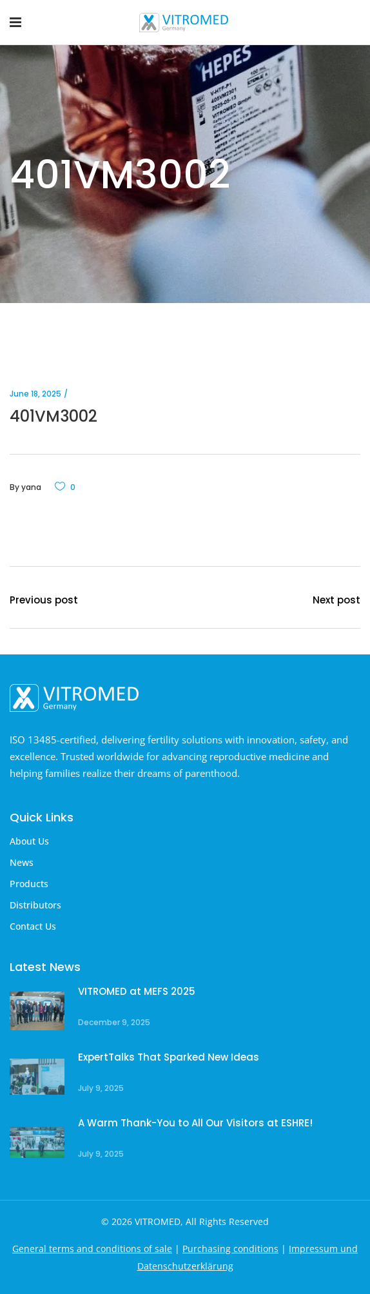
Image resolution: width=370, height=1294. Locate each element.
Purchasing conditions (230, 1248)
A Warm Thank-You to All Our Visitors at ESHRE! (195, 1123)
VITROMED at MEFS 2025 (136, 991)
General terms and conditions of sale (92, 1248)
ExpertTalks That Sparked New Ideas (168, 1057)
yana (31, 487)
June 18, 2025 (35, 393)
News (22, 862)
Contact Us (33, 926)
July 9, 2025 (101, 1088)
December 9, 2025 (114, 1022)
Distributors (35, 905)
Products (29, 883)
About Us (29, 841)
